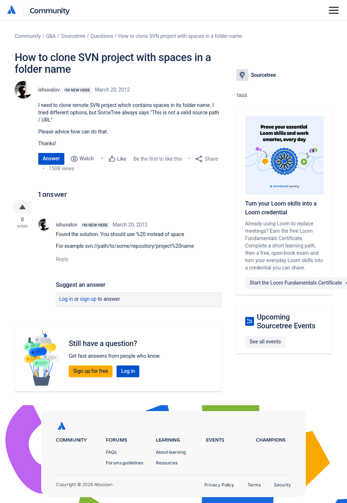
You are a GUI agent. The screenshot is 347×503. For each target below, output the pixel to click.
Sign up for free (90, 371)
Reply (62, 260)
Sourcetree (73, 36)
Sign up (88, 299)
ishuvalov (49, 90)
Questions (101, 36)
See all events (265, 342)
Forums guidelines (124, 462)
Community (50, 10)
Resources (167, 462)
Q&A (51, 36)
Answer (51, 158)
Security (282, 485)
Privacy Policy (219, 485)
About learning (171, 452)
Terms (254, 485)
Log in (66, 299)
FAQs (111, 452)
